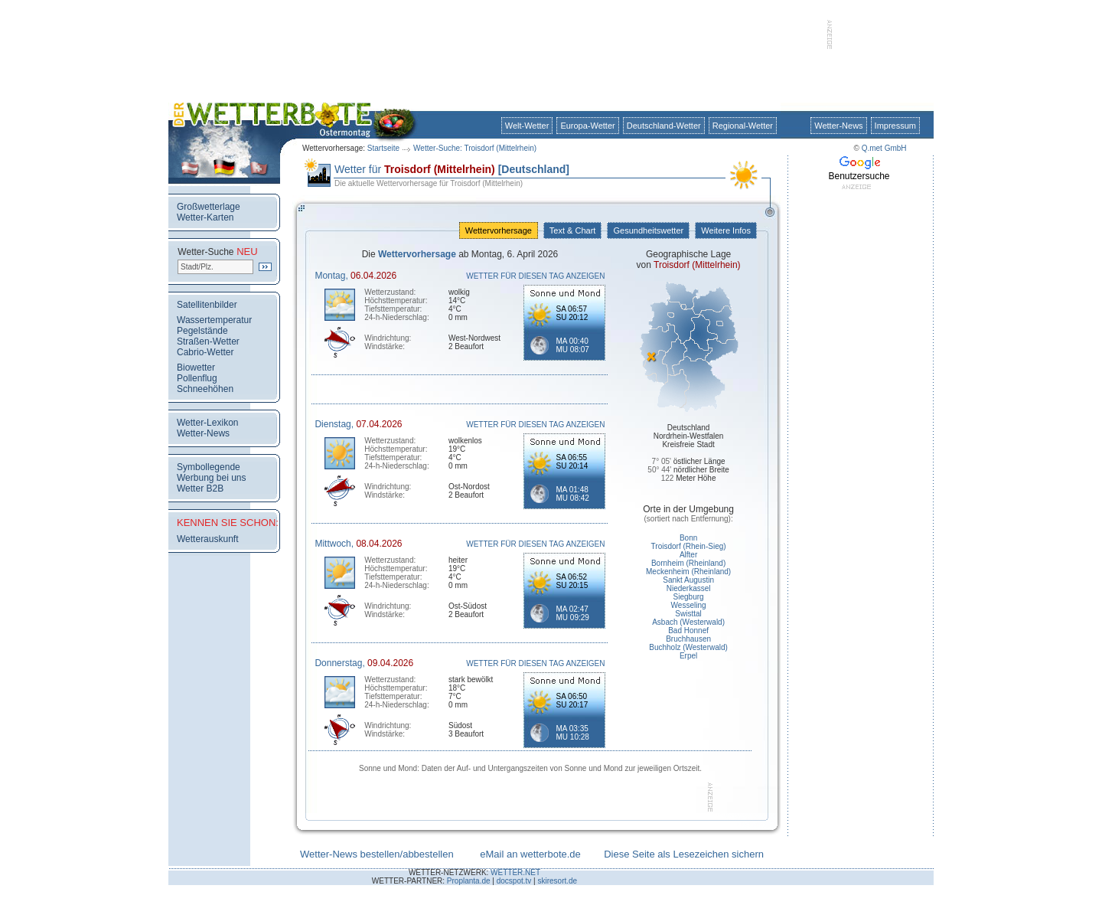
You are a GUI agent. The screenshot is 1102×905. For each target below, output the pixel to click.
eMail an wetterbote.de (530, 854)
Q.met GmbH (884, 148)
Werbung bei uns (211, 477)
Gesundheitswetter (648, 230)
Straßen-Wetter (208, 341)
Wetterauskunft (207, 539)
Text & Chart (572, 230)
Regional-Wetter (742, 125)
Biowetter (196, 367)
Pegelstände (202, 330)
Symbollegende (208, 467)
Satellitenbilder (207, 304)
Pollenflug (197, 378)
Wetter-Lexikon (207, 422)
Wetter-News (838, 125)
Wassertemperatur (214, 320)
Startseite (383, 148)
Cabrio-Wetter (205, 352)
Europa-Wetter (587, 125)
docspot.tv (514, 881)
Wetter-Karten (205, 217)
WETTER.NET (515, 872)
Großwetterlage (208, 206)
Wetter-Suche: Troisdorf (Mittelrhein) (474, 148)
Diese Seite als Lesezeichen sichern (684, 854)
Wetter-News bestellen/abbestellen (377, 854)
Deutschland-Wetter (664, 125)
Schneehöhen (205, 389)
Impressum (895, 125)
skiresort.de (557, 881)
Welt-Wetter (527, 125)
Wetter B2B (200, 488)
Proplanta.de (469, 881)
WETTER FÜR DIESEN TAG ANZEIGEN (535, 276)
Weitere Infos (726, 230)
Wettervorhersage (498, 230)
